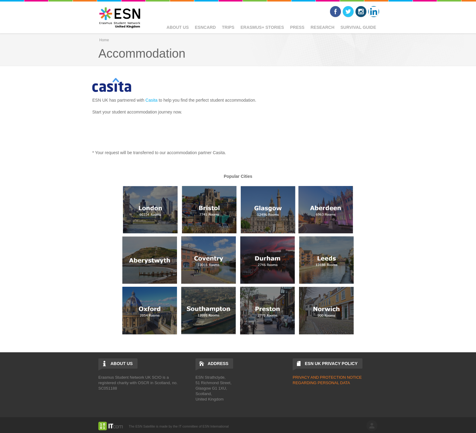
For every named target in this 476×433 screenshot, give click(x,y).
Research (323, 27)
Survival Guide (358, 27)
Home (104, 40)
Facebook (335, 11)
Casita (151, 100)
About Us (178, 27)
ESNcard (205, 27)
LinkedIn (373, 11)
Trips (228, 27)
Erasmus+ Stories (262, 27)
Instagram (360, 11)
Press (297, 27)
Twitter (348, 11)
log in (371, 425)
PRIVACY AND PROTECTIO (318, 377)
